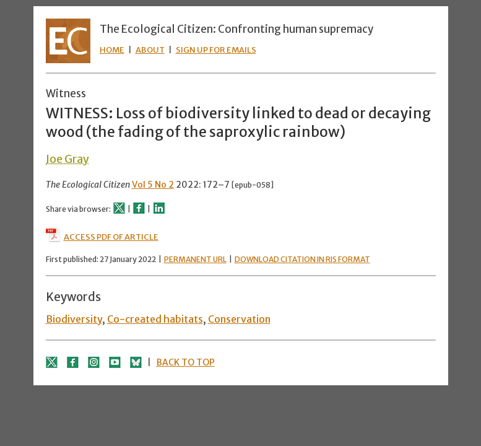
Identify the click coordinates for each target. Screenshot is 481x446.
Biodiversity (74, 319)
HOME (112, 50)
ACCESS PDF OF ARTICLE (102, 237)
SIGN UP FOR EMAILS (216, 50)
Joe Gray (67, 159)
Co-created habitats (155, 319)
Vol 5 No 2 (153, 184)
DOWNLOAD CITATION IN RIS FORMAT (302, 259)
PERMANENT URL (195, 259)
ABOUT (150, 50)
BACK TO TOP (186, 362)
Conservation (239, 319)
